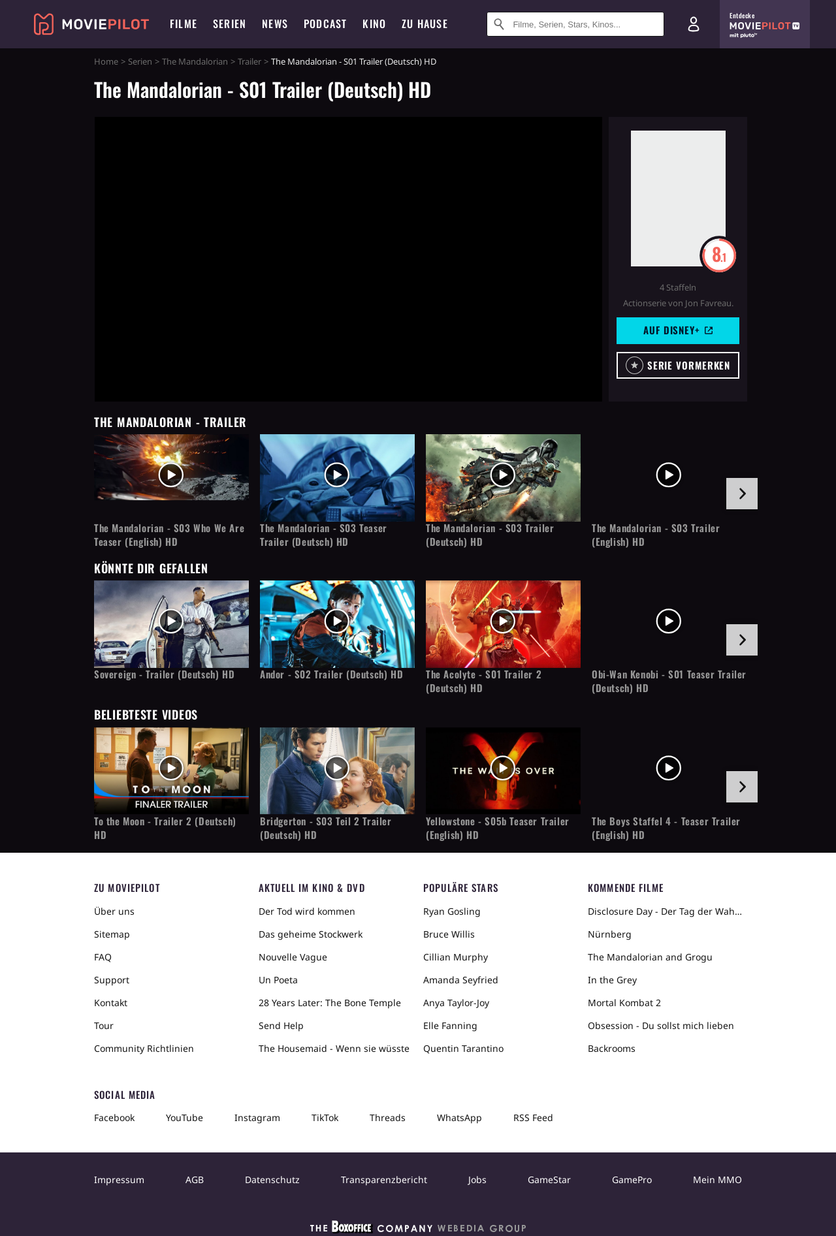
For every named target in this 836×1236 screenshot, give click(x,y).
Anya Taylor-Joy (456, 1002)
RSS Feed (533, 1117)
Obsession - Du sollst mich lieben (661, 1025)
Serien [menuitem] (229, 23)
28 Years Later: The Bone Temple (330, 1002)
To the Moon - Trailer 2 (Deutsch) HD (165, 828)
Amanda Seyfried (460, 980)
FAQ (103, 957)
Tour (104, 1025)
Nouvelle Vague (293, 957)
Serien (140, 61)
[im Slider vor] (742, 493)
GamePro (632, 1179)
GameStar (549, 1179)
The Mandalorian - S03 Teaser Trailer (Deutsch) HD (323, 534)
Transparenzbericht (384, 1179)
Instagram (257, 1117)
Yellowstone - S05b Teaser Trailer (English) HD (498, 828)
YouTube (184, 1117)
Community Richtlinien (144, 1048)
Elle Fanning (450, 1025)
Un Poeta (278, 980)
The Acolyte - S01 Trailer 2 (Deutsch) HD (483, 681)
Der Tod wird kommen (307, 911)
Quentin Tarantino (463, 1048)
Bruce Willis (449, 934)
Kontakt (110, 1002)
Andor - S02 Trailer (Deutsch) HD (331, 674)
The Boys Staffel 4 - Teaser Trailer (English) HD (666, 828)
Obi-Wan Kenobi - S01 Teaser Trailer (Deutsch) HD (669, 681)
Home (106, 61)
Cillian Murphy (455, 957)
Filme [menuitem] (183, 23)
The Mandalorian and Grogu (650, 957)
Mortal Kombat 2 (624, 1002)
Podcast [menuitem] (325, 23)
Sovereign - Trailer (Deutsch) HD (164, 674)
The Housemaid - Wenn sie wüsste (334, 1048)
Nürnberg (610, 934)
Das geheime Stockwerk (310, 934)
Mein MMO (717, 1179)
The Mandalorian (195, 61)
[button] (678, 365)
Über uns (114, 911)
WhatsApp (459, 1117)
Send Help (281, 1025)
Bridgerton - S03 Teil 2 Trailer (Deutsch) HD (326, 828)
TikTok (325, 1117)
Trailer (249, 61)
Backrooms (611, 1048)
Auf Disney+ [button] (678, 330)
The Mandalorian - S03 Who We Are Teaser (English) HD (169, 534)
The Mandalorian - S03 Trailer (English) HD (656, 534)
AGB (194, 1179)
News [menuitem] (275, 23)
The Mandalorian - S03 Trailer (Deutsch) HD (490, 534)
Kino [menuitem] (374, 23)
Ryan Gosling (452, 911)
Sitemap (112, 934)
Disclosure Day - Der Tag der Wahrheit (665, 911)
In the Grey (612, 980)
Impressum (119, 1179)
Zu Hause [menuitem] (425, 23)
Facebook (114, 1117)
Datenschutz (272, 1179)
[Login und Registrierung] (693, 24)
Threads (388, 1117)
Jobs (477, 1179)
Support (111, 980)
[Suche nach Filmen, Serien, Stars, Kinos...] (575, 24)
